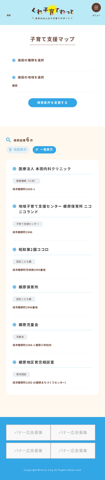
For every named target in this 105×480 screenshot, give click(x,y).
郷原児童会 (28, 324)
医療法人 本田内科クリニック (45, 168)
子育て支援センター (27, 224)
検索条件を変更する (52, 102)
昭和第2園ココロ (34, 249)
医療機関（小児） (26, 181)
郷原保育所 (28, 287)
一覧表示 (46, 149)
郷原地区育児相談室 (36, 362)
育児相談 (21, 374)
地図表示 (20, 149)
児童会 (20, 337)
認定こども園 (23, 261)
